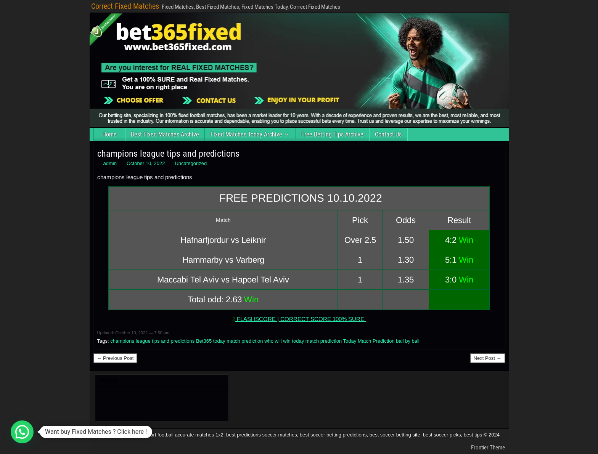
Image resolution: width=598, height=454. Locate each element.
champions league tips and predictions (168, 153)
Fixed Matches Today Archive (246, 134)
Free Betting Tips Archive (332, 134)
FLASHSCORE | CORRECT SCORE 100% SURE (300, 319)
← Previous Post (115, 358)
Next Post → (488, 358)
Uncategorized (191, 163)
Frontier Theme (488, 447)
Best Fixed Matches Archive (165, 134)
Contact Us (388, 134)
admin (110, 163)
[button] (22, 431)
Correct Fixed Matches (125, 6)
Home (109, 134)
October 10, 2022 (146, 163)
